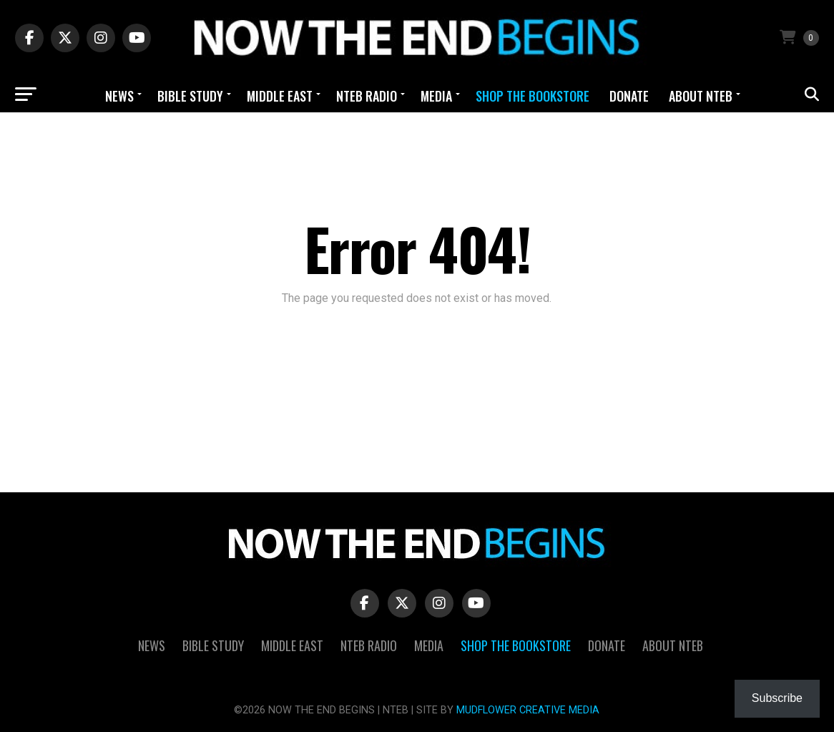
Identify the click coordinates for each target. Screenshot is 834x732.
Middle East (280, 96)
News (119, 96)
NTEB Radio (366, 96)
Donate (629, 96)
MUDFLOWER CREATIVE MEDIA (527, 710)
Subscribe (777, 698)
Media (436, 96)
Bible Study (190, 96)
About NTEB (700, 96)
